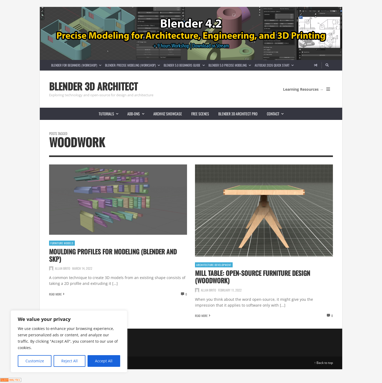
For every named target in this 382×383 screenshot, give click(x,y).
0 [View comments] (186, 294)
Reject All (69, 360)
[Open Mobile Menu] (328, 89)
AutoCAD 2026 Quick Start (275, 65)
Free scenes (200, 113)
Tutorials (111, 113)
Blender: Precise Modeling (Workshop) (133, 65)
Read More (55, 294)
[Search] (327, 65)
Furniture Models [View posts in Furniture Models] (61, 243)
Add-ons (138, 113)
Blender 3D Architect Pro (238, 113)
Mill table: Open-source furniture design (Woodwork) (252, 276)
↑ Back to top (323, 362)
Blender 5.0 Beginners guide (185, 65)
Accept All (103, 360)
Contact (277, 113)
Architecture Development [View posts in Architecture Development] (213, 265)
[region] (69, 341)
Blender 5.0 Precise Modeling (231, 65)
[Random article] (315, 65)
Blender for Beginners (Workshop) (77, 65)
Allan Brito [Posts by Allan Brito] (62, 268)
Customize (34, 360)
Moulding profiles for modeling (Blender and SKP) (113, 255)
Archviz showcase (167, 113)
